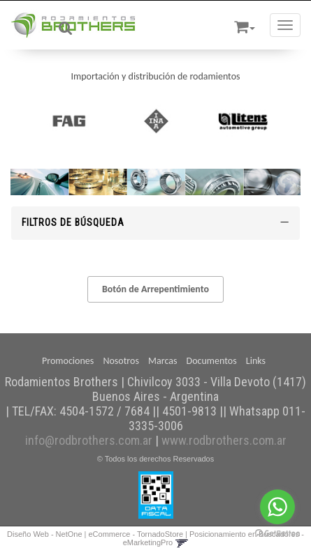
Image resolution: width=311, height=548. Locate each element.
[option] (69, 120)
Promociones (68, 361)
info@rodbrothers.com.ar (88, 440)
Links (256, 361)
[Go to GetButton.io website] (277, 533)
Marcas (162, 361)
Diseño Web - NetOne (44, 534)
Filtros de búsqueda (155, 222)
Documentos (212, 361)
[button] (244, 25)
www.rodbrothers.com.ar (224, 440)
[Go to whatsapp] (277, 506)
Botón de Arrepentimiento (155, 289)
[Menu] (285, 25)
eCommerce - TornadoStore (136, 534)
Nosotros (120, 361)
